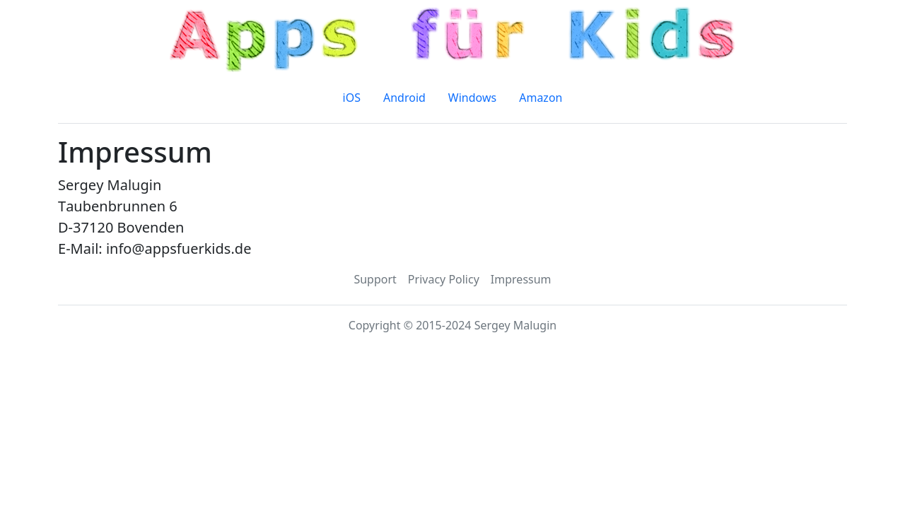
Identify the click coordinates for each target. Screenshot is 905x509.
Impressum (521, 279)
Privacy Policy (443, 279)
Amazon (540, 97)
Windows (472, 97)
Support (375, 279)
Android (404, 97)
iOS (352, 97)
